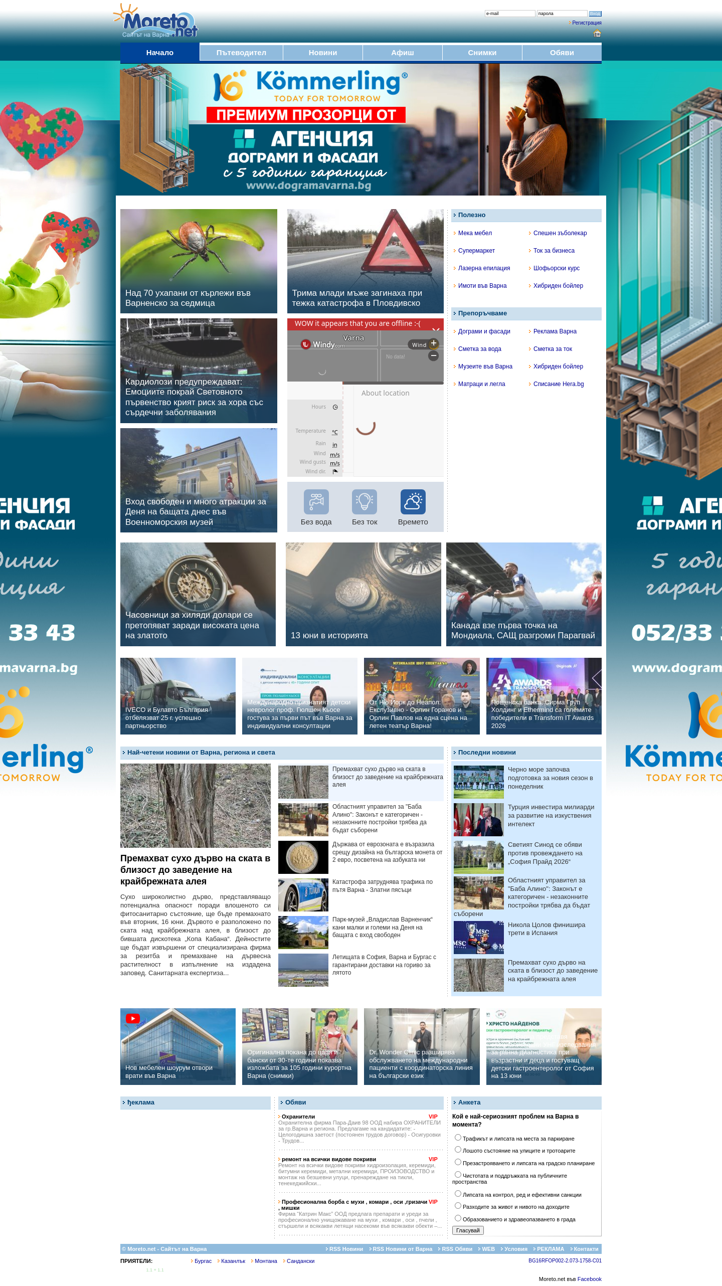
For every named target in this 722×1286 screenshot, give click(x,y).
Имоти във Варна (480, 285)
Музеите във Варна (483, 366)
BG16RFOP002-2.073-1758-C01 (565, 1260)
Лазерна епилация (482, 268)
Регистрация (587, 23)
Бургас (201, 1261)
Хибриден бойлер (556, 285)
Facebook (590, 1279)
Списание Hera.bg (556, 384)
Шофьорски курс (554, 268)
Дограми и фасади (482, 331)
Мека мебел (473, 233)
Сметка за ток (550, 348)
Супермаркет (474, 250)
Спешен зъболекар (558, 233)
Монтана (264, 1261)
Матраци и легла (479, 384)
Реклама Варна (553, 331)
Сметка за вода (477, 348)
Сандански (298, 1261)
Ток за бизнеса (552, 250)
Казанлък (231, 1261)
